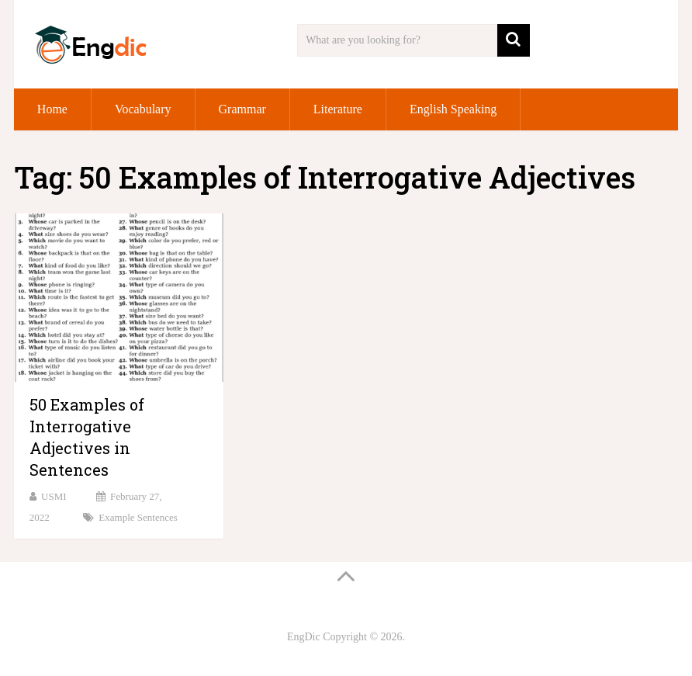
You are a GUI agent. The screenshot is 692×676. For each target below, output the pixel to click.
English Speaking (453, 109)
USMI (54, 496)
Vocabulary (143, 109)
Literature (337, 109)
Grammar (242, 109)
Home (52, 109)
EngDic (303, 637)
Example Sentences (138, 517)
